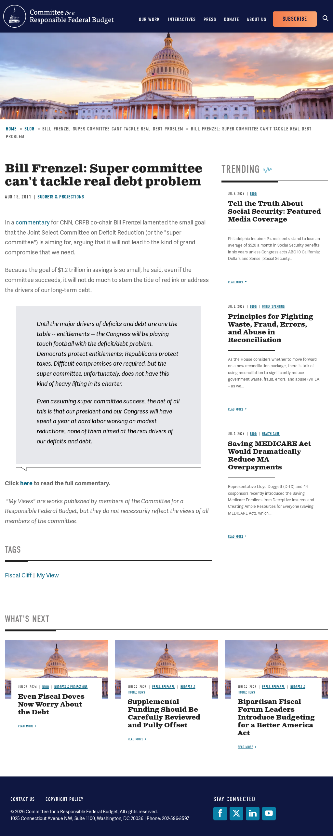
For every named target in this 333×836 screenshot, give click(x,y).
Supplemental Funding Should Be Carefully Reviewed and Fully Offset (164, 714)
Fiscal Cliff (18, 575)
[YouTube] (269, 813)
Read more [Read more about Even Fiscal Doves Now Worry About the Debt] (25, 726)
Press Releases (163, 687)
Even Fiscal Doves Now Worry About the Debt (51, 705)
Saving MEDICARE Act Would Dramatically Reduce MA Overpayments (269, 456)
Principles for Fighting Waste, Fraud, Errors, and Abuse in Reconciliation (270, 329)
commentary (33, 222)
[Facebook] (220, 813)
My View (48, 575)
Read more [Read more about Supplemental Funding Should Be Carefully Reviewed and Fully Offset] (135, 739)
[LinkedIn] (253, 813)
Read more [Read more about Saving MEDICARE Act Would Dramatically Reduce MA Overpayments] (236, 536)
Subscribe (295, 19)
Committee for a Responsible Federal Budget (58, 16)
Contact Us (22, 799)
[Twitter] (236, 813)
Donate (231, 19)
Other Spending (273, 306)
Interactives (182, 19)
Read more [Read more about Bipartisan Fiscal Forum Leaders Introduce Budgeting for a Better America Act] (245, 747)
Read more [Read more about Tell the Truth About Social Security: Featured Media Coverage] (236, 282)
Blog (29, 129)
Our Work (149, 19)
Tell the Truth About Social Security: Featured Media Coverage (274, 212)
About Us (256, 19)
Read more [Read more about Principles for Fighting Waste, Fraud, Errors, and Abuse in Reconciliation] (236, 409)
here (26, 483)
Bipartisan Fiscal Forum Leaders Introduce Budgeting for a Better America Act (276, 718)
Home (11, 129)
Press (210, 19)
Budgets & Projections (60, 197)
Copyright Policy (65, 799)
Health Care (271, 434)
